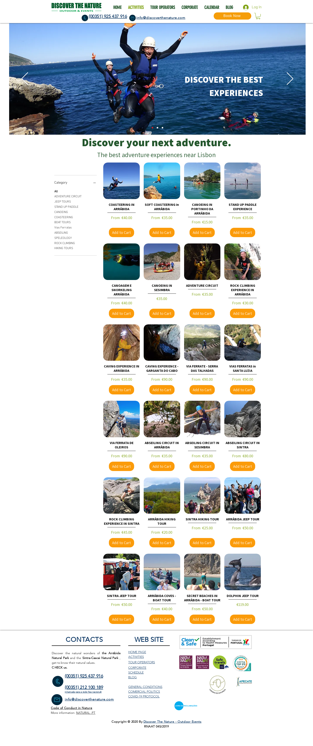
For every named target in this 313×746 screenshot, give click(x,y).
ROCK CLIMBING (64, 243)
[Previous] (25, 79)
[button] (258, 16)
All (56, 191)
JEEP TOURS (62, 201)
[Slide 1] (157, 128)
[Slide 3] (162, 128)
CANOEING (61, 212)
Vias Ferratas (63, 227)
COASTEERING (63, 217)
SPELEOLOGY (63, 238)
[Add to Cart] (121, 232)
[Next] (290, 79)
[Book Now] (232, 16)
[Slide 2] (152, 128)
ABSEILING (61, 232)
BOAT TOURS (62, 222)
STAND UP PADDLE (66, 207)
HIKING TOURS (63, 248)
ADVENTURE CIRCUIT (68, 196)
